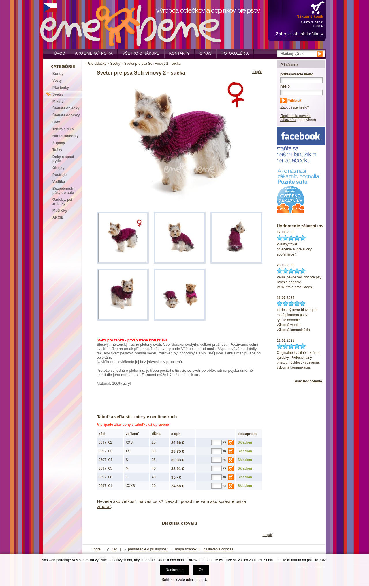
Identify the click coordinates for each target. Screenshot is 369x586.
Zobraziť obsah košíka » (299, 33)
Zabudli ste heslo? (294, 107)
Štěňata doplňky (66, 115)
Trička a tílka (63, 129)
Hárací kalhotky (65, 136)
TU (205, 580)
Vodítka (58, 182)
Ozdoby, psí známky (62, 202)
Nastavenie (174, 570)
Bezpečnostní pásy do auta (64, 191)
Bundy (57, 74)
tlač (114, 549)
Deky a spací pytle (63, 159)
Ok (201, 570)
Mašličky (59, 211)
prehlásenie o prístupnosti (148, 549)
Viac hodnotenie (308, 381)
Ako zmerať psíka (94, 53)
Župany (58, 143)
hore (97, 549)
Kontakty (179, 53)
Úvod (59, 53)
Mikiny (57, 101)
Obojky (58, 168)
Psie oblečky (96, 64)
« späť (257, 72)
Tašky (57, 150)
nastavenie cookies (218, 549)
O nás (205, 53)
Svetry (115, 64)
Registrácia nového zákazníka (295, 118)
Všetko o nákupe (141, 53)
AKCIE (57, 217)
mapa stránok (186, 549)
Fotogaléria (235, 53)
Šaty (56, 122)
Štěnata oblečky (65, 108)
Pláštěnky (60, 87)
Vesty (57, 81)
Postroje (59, 175)
